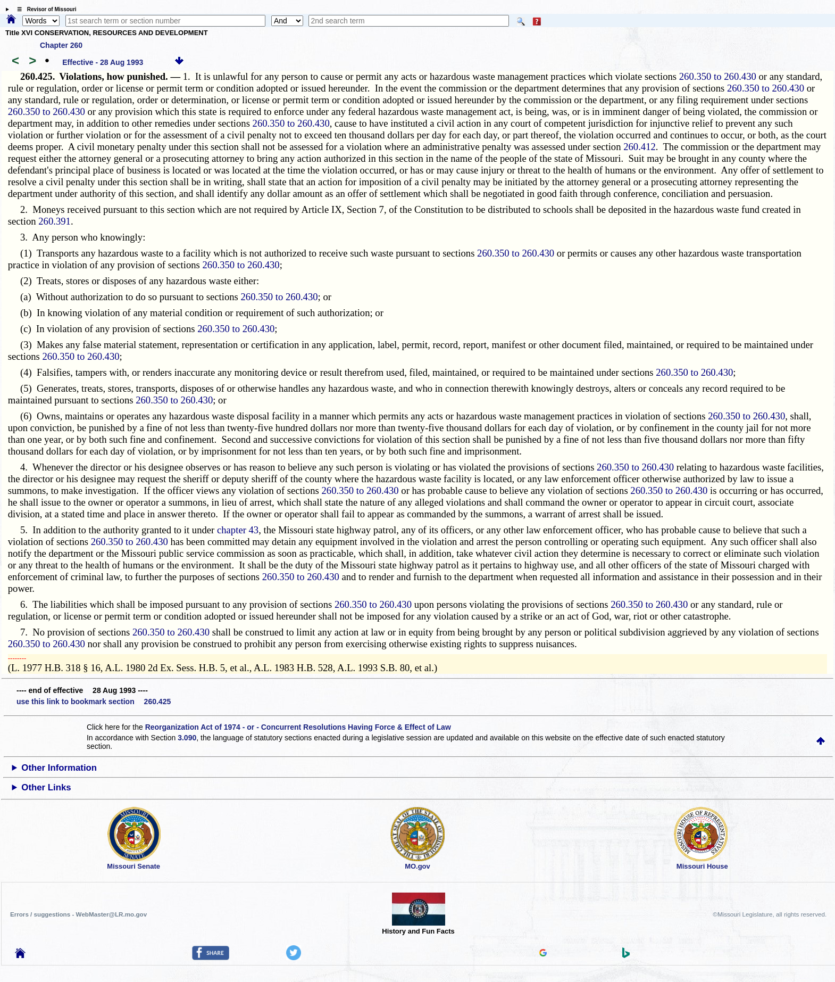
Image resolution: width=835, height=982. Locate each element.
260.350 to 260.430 (717, 76)
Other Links (46, 787)
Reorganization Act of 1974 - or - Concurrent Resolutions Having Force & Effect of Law (298, 727)
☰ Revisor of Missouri (44, 9)
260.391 (54, 221)
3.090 (187, 737)
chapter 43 (237, 529)
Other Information (59, 768)
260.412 (639, 146)
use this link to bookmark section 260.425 (93, 701)
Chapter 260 (61, 45)
